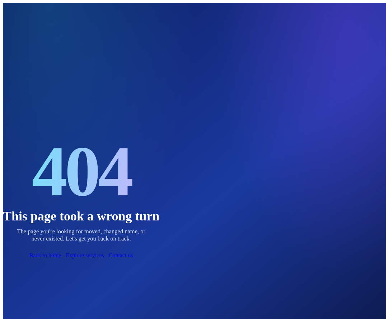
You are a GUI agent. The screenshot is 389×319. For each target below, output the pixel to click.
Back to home (45, 255)
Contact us (121, 255)
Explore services (85, 255)
